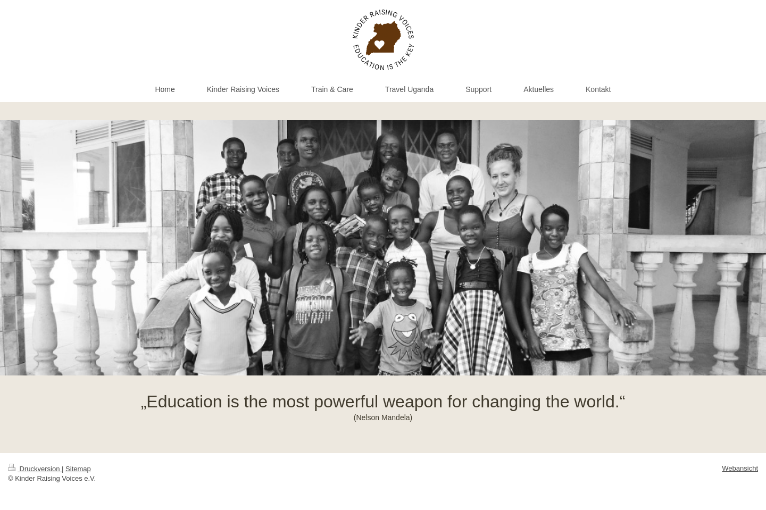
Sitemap (78, 469)
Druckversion (35, 469)
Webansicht (740, 468)
